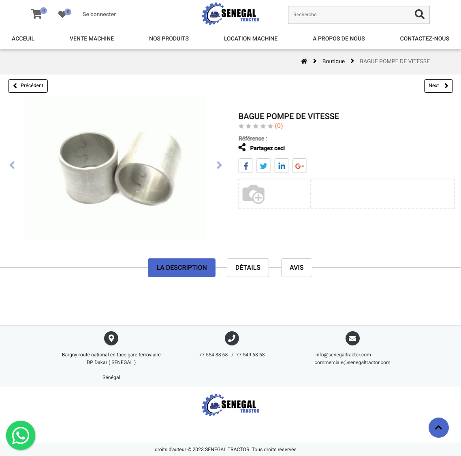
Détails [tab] (247, 268)
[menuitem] (23, 39)
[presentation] (12, 166)
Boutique (333, 61)
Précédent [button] (28, 86)
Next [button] (438, 86)
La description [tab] (181, 268)
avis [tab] (297, 268)
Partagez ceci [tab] (257, 147)
